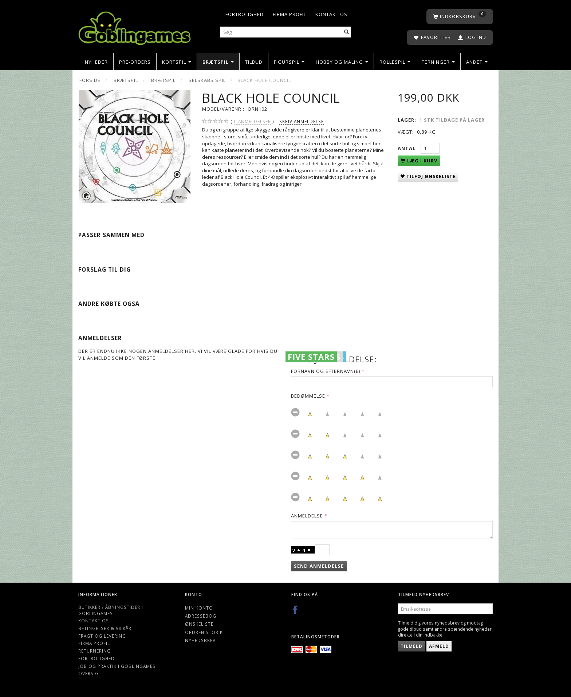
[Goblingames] (134, 26)
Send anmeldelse (319, 566)
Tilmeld (411, 646)
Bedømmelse (308, 396)
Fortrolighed (244, 14)
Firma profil (289, 14)
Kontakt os (331, 14)
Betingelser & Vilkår (104, 628)
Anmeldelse (307, 515)
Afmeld (439, 646)
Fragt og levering (102, 636)
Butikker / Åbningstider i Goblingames (110, 610)
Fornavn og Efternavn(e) (325, 371)
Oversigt (90, 673)
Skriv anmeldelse (301, 121)
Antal (407, 148)
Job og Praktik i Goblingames (116, 666)
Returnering (94, 651)
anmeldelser (252, 121)
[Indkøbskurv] (459, 17)
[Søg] (346, 32)
